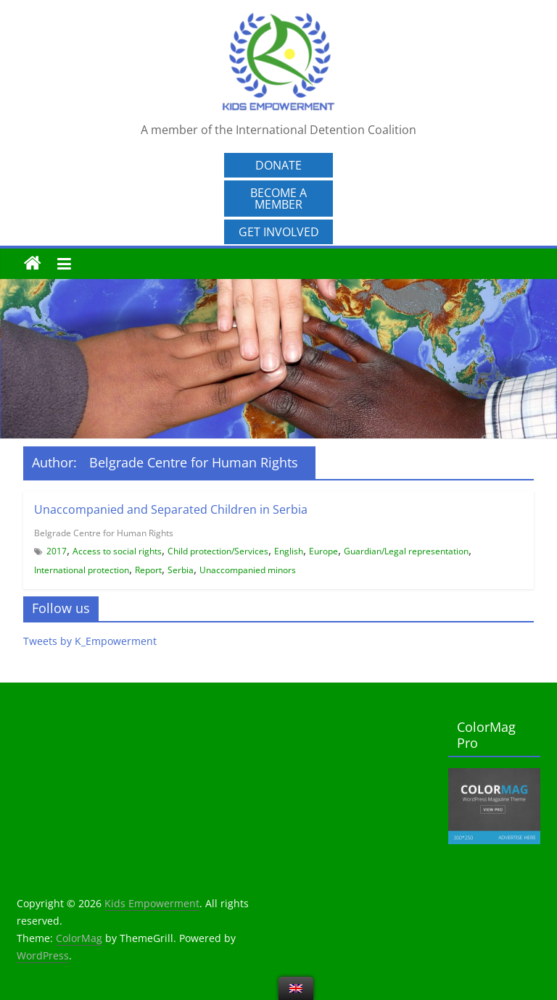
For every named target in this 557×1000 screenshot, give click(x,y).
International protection (81, 570)
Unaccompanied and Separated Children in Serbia (171, 509)
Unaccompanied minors (247, 570)
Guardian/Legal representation (406, 551)
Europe (323, 551)
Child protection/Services (218, 551)
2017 (56, 551)
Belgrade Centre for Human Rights (103, 533)
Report (148, 570)
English (288, 551)
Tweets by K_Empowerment (90, 641)
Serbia (181, 570)
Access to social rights (117, 551)
